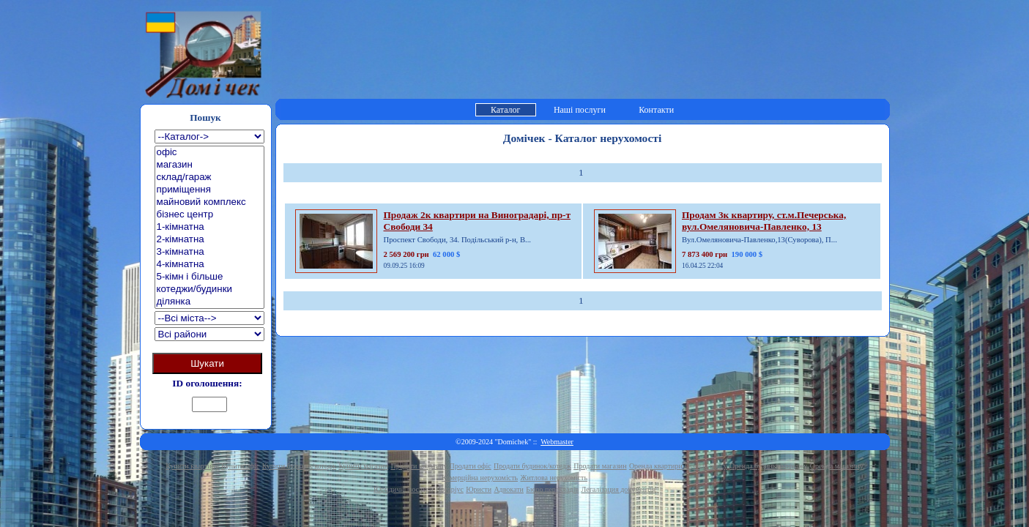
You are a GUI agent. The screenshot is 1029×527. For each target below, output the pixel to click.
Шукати (207, 363)
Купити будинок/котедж (299, 466)
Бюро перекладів (552, 489)
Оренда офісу (706, 466)
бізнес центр (209, 215)
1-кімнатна (209, 227)
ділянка (209, 302)
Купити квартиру (192, 466)
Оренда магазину (836, 466)
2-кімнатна (209, 239)
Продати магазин (599, 466)
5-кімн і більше (209, 277)
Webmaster (556, 442)
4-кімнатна (209, 264)
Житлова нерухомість (553, 478)
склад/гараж (209, 177)
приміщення (209, 190)
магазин (209, 165)
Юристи (478, 489)
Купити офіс (240, 466)
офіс (209, 152)
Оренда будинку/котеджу (768, 466)
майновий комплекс (209, 202)
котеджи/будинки (209, 289)
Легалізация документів (618, 489)
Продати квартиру (418, 466)
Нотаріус (450, 489)
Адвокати (509, 489)
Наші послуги (580, 110)
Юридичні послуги (403, 489)
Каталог (506, 110)
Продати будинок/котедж (532, 466)
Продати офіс (470, 466)
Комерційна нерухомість (480, 478)
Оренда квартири (656, 466)
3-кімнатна (209, 252)
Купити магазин (363, 466)
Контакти (656, 110)
